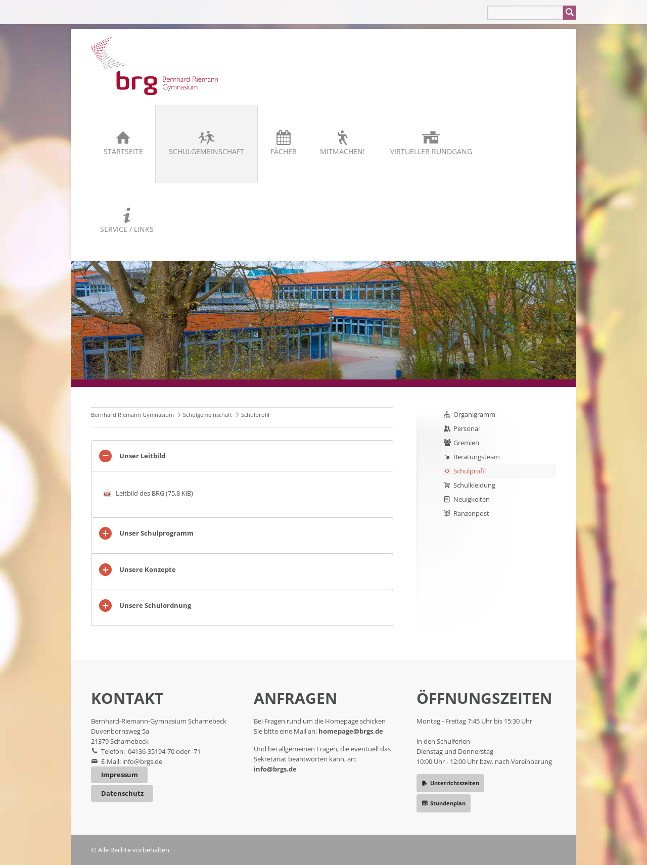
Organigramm (474, 414)
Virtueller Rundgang (431, 151)
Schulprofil (469, 470)
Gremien (466, 442)
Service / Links (127, 229)
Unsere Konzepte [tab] (147, 569)
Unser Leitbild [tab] (142, 455)
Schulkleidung (474, 485)
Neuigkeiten (471, 499)
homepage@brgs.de (350, 731)
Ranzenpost (471, 513)
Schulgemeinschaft (206, 151)
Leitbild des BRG (154, 493)
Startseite (123, 151)
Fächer (283, 151)
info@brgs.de (142, 761)
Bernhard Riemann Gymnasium (132, 414)
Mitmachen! (342, 151)
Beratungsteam (476, 456)
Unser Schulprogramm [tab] (156, 533)
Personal (466, 428)
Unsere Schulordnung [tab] (155, 605)
